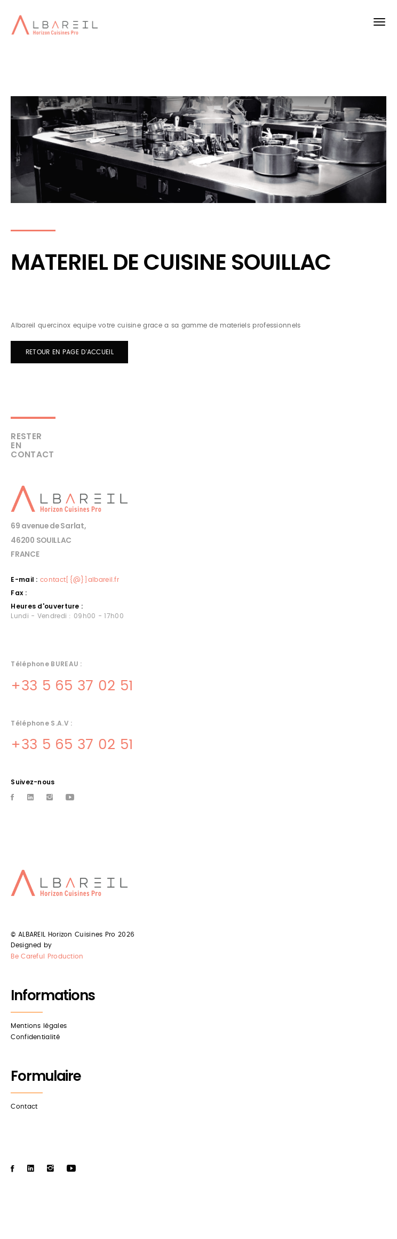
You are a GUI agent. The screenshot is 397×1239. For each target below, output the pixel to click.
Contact (24, 1106)
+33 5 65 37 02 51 (72, 686)
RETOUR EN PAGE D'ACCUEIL (70, 352)
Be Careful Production (47, 956)
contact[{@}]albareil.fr (79, 579)
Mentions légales (39, 1026)
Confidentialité (35, 1037)
